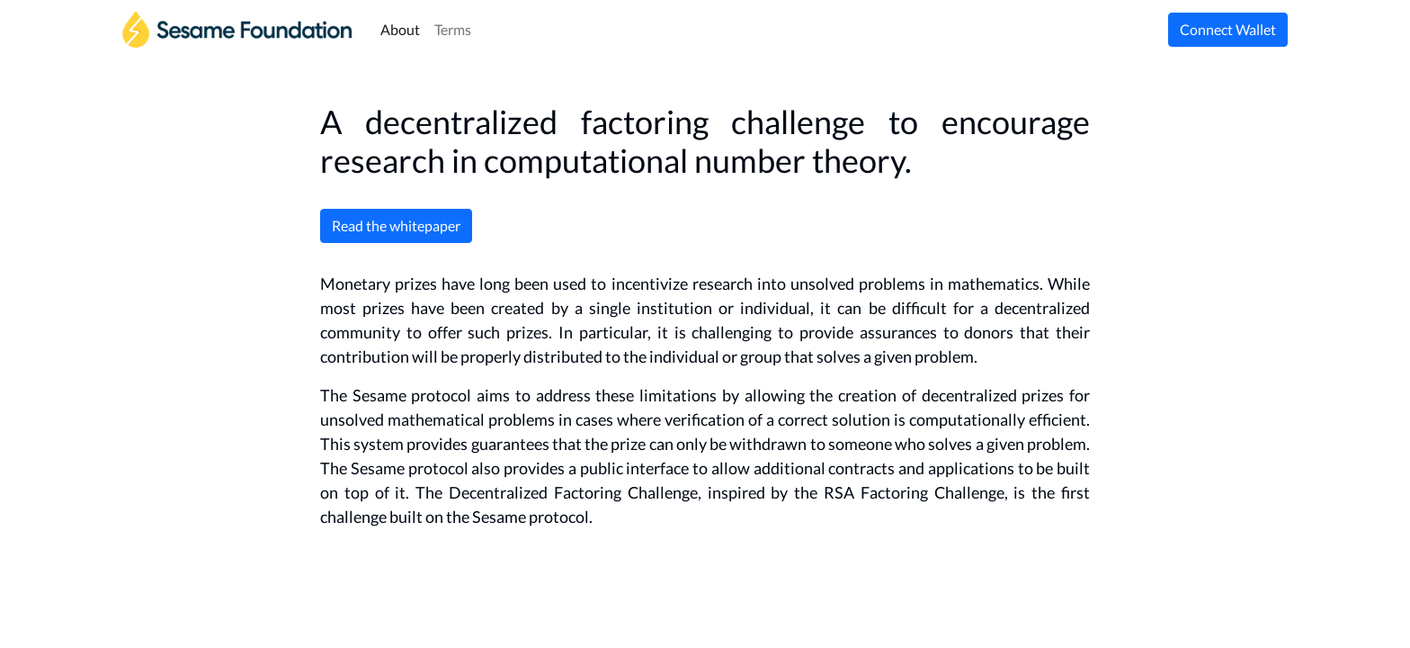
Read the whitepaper (396, 225)
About (400, 29)
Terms (452, 29)
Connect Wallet (1228, 29)
